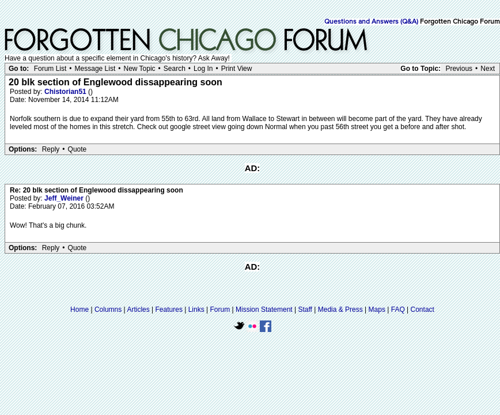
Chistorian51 (66, 92)
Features (169, 309)
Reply (51, 149)
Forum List (50, 69)
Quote (77, 149)
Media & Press (340, 309)
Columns (108, 309)
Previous (458, 69)
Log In (203, 69)
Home (79, 309)
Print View (236, 69)
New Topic (139, 69)
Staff (305, 309)
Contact (422, 309)
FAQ (398, 309)
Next (487, 69)
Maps (377, 309)
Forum (220, 309)
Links (196, 309)
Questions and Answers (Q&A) (371, 21)
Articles (138, 309)
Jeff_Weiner (64, 198)
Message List (95, 69)
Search (174, 69)
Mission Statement (264, 309)
